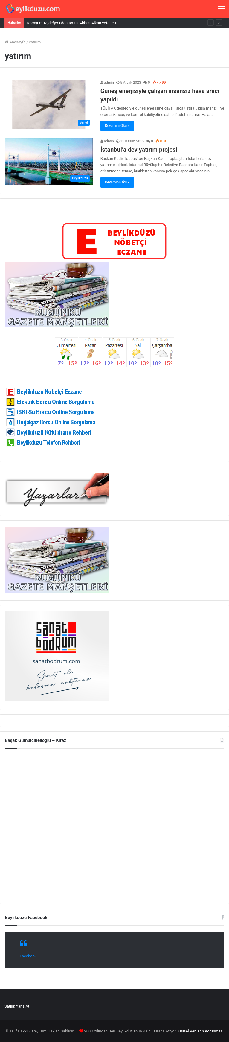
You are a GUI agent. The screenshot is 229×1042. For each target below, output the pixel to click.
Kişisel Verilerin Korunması (201, 1031)
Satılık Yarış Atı (17, 1006)
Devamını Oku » (117, 126)
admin (107, 82)
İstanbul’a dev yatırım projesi (138, 149)
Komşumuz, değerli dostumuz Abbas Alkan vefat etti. (72, 23)
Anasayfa (15, 42)
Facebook (28, 956)
